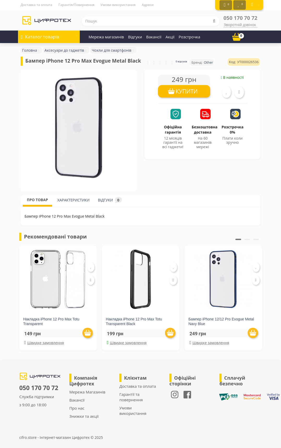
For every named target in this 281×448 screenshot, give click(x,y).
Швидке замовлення (44, 341)
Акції (170, 36)
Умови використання (118, 4)
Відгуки (135, 36)
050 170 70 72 (240, 17)
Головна (29, 49)
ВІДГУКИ (109, 199)
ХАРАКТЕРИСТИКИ (73, 199)
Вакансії (153, 36)
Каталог (49, 34)
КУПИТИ (187, 90)
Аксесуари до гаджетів (64, 49)
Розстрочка (189, 36)
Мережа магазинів (106, 36)
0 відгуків (181, 60)
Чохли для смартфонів (111, 49)
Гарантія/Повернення (76, 4)
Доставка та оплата (36, 4)
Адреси (148, 4)
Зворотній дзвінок (240, 23)
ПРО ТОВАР (37, 198)
